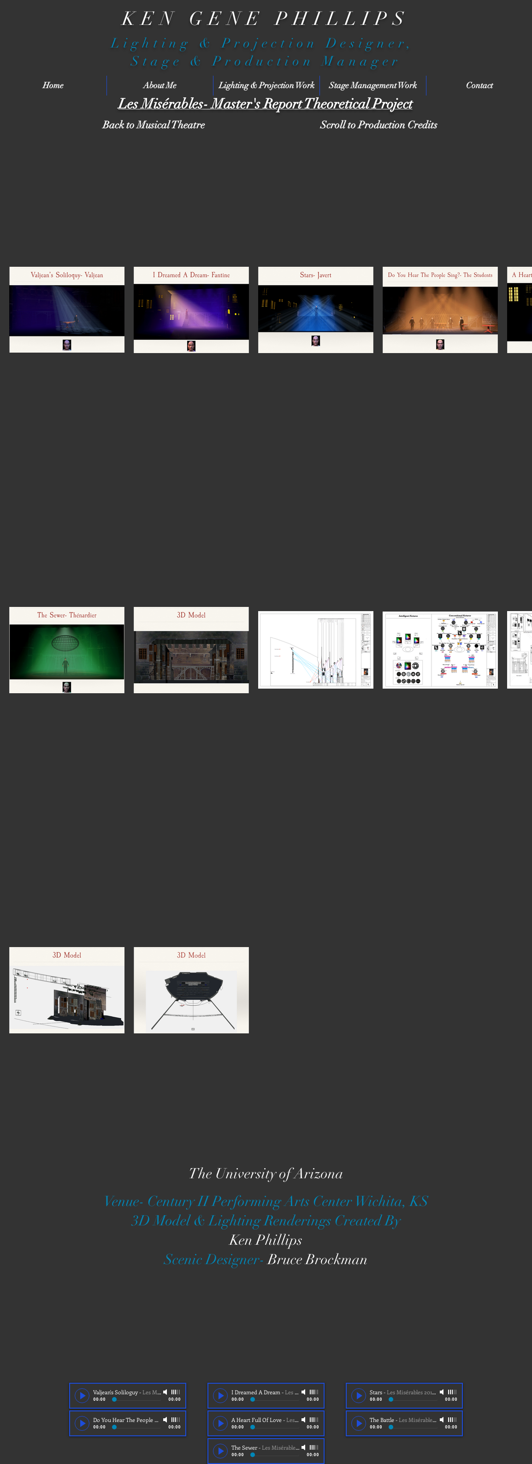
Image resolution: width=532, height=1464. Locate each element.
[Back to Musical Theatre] (153, 125)
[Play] (82, 1395)
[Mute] (166, 1392)
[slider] (176, 1392)
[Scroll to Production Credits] (379, 125)
